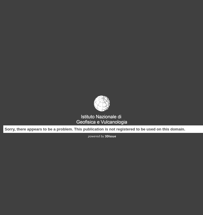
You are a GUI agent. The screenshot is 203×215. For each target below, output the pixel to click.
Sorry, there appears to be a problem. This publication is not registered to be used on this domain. (95, 129)
